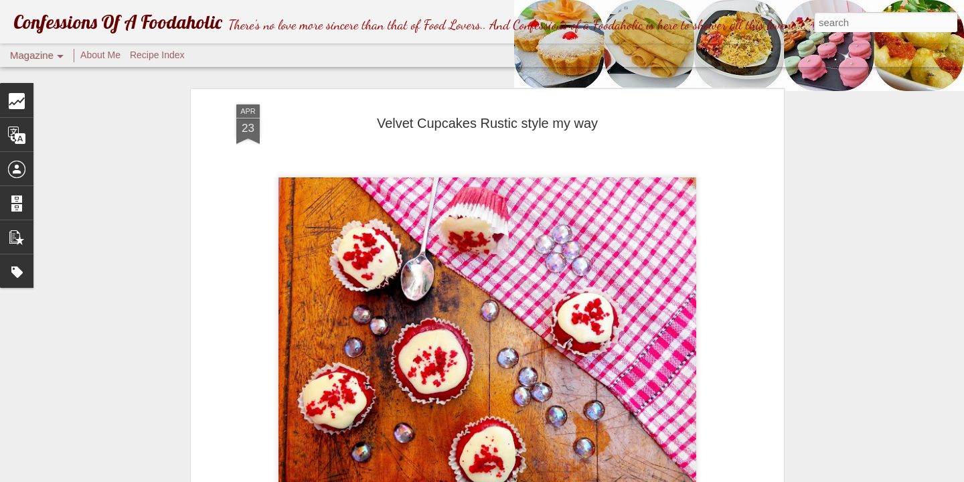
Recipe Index (157, 55)
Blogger (602, 475)
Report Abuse (642, 475)
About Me (100, 55)
